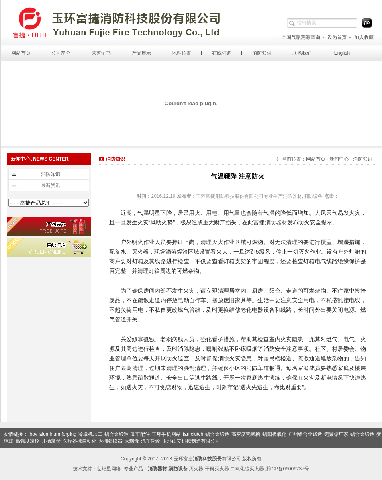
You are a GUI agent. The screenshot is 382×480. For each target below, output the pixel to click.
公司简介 (61, 53)
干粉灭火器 (217, 469)
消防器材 (276, 222)
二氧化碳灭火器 (247, 469)
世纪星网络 (109, 469)
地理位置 (181, 53)
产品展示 (141, 53)
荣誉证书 (101, 53)
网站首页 (21, 53)
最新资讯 (50, 185)
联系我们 (302, 53)
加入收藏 (361, 37)
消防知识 (262, 53)
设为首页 (334, 37)
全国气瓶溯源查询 (298, 37)
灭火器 (196, 469)
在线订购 (221, 53)
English (342, 53)
